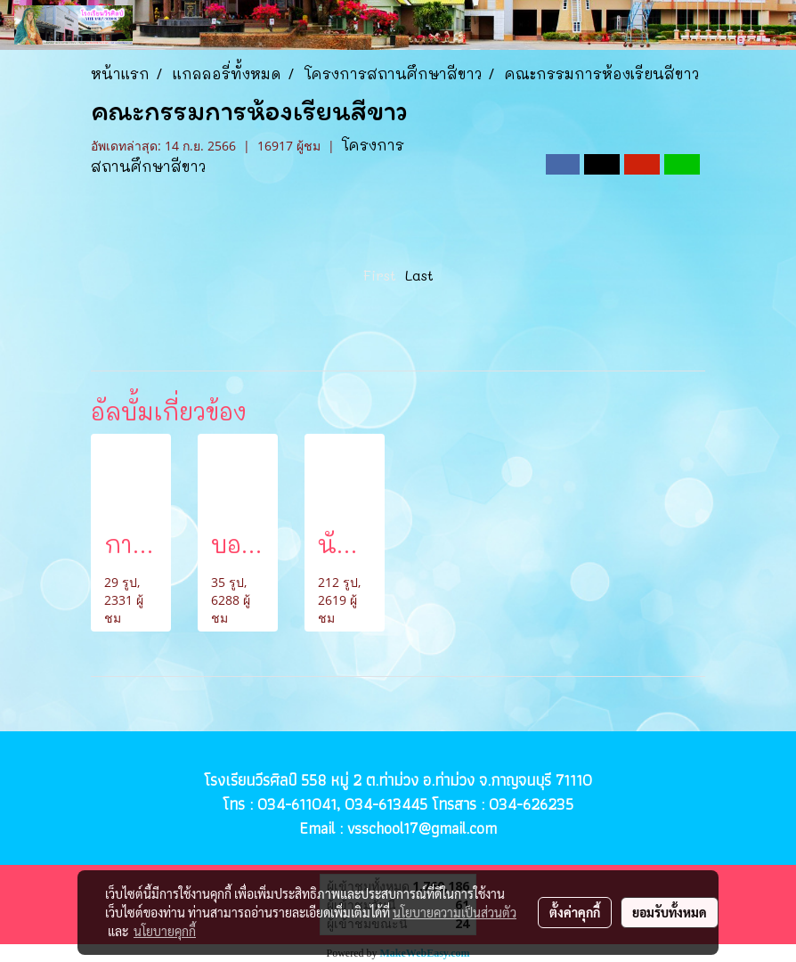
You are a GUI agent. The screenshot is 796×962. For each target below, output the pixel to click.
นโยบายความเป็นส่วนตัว (454, 912)
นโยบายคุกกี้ (165, 931)
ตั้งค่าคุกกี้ (574, 912)
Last (419, 274)
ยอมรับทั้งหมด (669, 912)
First (379, 274)
